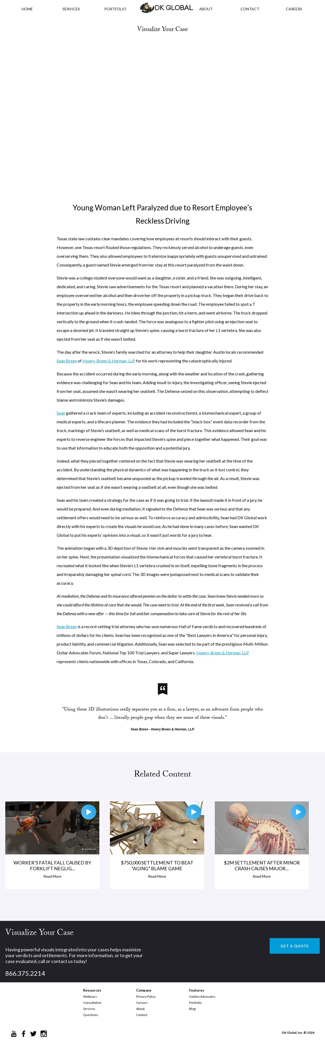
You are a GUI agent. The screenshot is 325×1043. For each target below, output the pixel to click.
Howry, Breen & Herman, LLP (108, 360)
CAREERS (294, 9)
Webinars (90, 996)
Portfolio (195, 1003)
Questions (90, 1015)
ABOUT (206, 9)
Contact (141, 1015)
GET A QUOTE (295, 946)
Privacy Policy (145, 996)
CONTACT (250, 9)
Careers (142, 1003)
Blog (192, 1009)
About (140, 1009)
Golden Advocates (202, 996)
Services (71, 9)
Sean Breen (67, 360)
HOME (27, 9)
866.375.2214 (25, 973)
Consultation (92, 1003)
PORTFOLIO (115, 9)
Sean (61, 412)
